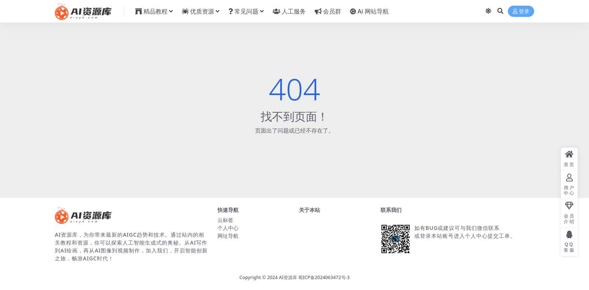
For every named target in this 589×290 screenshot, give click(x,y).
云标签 (225, 220)
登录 (521, 11)
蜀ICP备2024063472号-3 (324, 277)
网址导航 (228, 235)
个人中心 (228, 227)
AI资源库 (288, 277)
